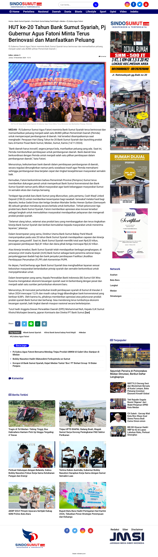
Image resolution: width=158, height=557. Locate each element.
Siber (125, 529)
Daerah (56, 11)
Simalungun (116, 296)
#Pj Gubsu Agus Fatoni (19, 336)
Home (14, 11)
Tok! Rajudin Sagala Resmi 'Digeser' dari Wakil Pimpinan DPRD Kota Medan (137, 403)
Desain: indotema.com (79, 553)
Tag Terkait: (15, 332)
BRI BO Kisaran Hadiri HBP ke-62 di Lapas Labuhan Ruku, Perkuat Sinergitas (138, 431)
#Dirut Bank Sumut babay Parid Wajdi (60, 332)
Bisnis (78, 11)
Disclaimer (137, 529)
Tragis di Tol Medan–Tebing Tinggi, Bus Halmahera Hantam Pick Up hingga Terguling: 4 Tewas (31, 432)
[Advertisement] (130, 317)
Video (123, 11)
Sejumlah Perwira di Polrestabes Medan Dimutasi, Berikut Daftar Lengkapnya (128, 374)
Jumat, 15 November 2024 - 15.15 (20, 58)
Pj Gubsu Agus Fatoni (75, 21)
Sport (103, 11)
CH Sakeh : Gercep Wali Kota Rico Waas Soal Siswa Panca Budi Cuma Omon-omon (138, 417)
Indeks (134, 11)
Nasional (43, 11)
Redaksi (115, 529)
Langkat (114, 285)
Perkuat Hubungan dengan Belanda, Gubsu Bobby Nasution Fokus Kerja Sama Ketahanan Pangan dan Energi (31, 473)
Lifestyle (91, 11)
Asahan (113, 275)
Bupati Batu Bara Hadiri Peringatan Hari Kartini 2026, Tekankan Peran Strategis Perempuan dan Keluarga (82, 514)
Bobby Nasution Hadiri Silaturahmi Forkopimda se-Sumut (41, 359)
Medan (62, 21)
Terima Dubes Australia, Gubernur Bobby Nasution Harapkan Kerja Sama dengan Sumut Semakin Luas (82, 473)
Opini (113, 11)
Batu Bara (115, 280)
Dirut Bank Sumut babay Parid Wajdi (44, 21)
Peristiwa (28, 11)
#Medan (82, 332)
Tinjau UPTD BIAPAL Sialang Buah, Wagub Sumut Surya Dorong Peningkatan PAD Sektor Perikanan (82, 432)
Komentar (102, 56)
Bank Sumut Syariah (22, 21)
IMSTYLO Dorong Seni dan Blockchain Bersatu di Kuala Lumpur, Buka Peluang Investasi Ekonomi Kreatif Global (138, 388)
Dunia (67, 11)
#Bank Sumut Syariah (32, 332)
